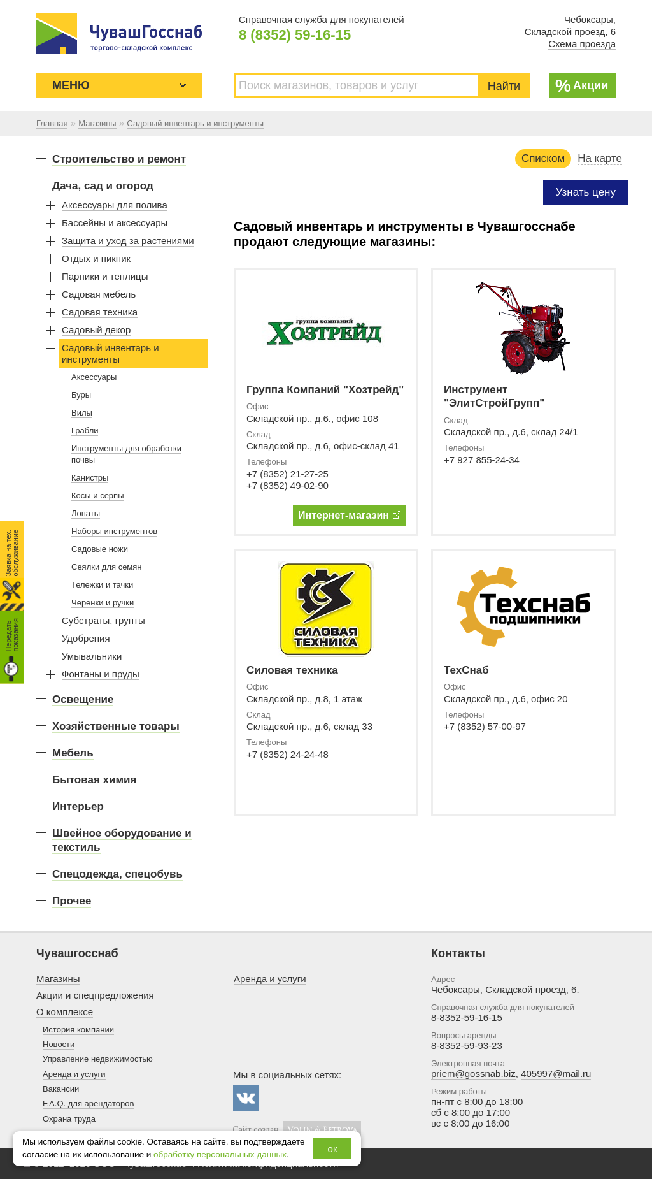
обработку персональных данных (220, 1154)
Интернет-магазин (349, 515)
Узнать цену (586, 192)
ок (332, 1148)
